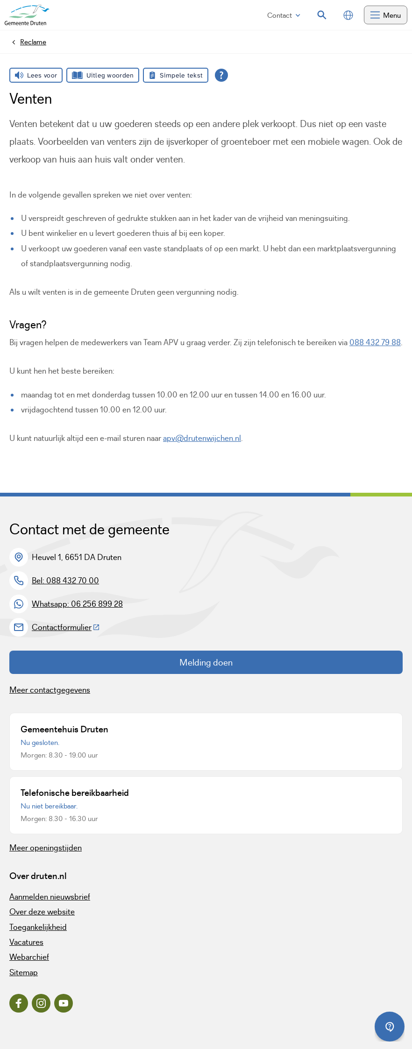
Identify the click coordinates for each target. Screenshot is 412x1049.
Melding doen (206, 662)
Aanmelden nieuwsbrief (49, 897)
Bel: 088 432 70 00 (65, 580)
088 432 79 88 (375, 342)
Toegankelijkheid (38, 927)
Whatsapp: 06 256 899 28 (77, 604)
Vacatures (26, 942)
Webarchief (29, 957)
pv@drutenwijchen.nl (204, 438)
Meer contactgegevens (49, 690)
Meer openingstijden (45, 848)
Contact (283, 15)
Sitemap (23, 972)
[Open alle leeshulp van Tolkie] (221, 75)
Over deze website (42, 912)
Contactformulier (66, 627)
